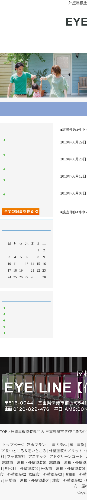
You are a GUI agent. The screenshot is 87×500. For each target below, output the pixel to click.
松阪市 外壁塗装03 (45, 474)
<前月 (17, 283)
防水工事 (14, 326)
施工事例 (77, 445)
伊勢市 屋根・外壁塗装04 (27, 480)
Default (12, 307)
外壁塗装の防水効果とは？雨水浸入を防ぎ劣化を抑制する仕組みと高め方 (28, 158)
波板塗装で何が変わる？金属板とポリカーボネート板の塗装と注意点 (28, 143)
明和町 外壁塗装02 (22, 469)
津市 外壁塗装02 (67, 480)
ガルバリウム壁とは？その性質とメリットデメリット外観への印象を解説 (28, 198)
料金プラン (36, 445)
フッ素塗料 (16, 456)
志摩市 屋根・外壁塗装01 (24, 462)
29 (38, 277)
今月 (26, 283)
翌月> (35, 283)
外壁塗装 (68, 182)
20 (27, 270)
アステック (37, 456)
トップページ (18, 40)
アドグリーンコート (66, 456)
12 (21, 264)
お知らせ (14, 332)
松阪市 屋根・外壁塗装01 (63, 469)
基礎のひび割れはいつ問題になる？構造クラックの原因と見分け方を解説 (28, 183)
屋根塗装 (14, 319)
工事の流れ (57, 445)
